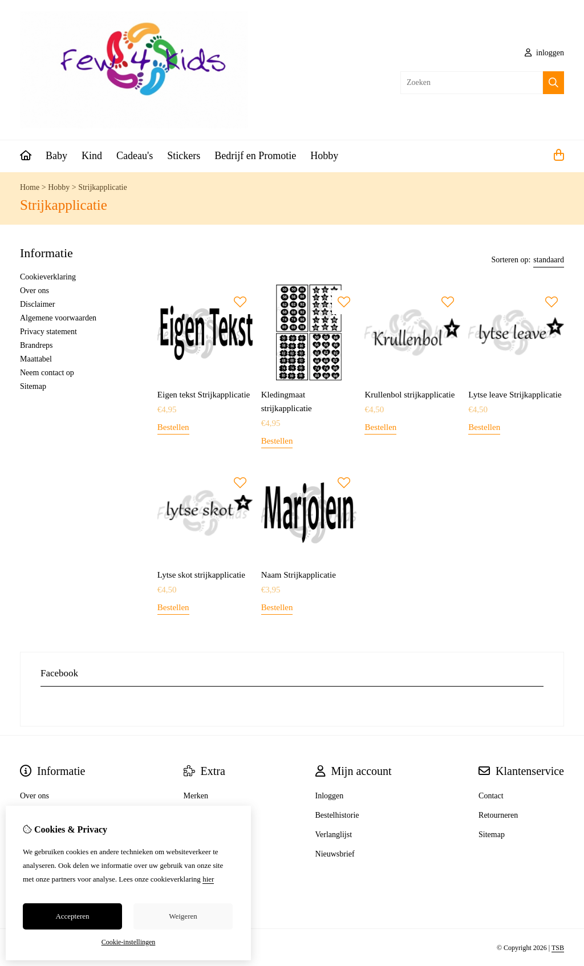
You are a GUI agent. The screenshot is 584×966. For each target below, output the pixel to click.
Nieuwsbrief (335, 854)
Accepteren (72, 916)
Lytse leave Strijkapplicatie (514, 394)
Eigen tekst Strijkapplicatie (203, 394)
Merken (196, 796)
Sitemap (33, 386)
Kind (92, 155)
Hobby (324, 155)
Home (29, 187)
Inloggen (329, 796)
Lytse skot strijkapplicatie (201, 574)
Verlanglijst (333, 834)
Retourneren (498, 815)
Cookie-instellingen (129, 942)
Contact (491, 796)
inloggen (545, 52)
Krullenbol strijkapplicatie (409, 394)
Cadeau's (134, 155)
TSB (557, 948)
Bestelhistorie (337, 815)
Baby (56, 155)
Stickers (183, 155)
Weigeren (183, 916)
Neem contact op (47, 372)
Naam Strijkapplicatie (298, 574)
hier (208, 879)
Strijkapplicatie (102, 187)
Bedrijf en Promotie (255, 155)
